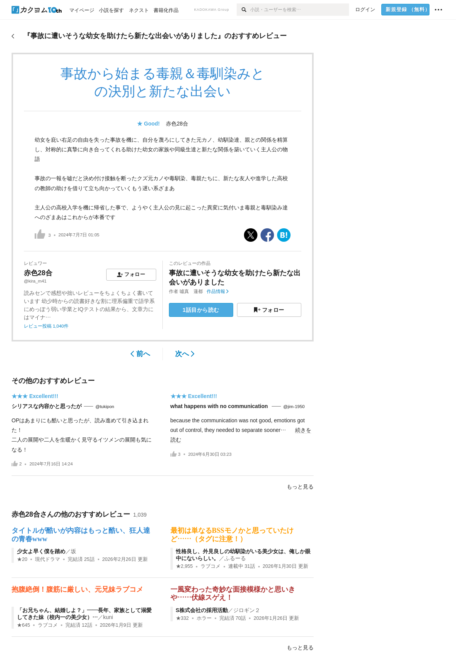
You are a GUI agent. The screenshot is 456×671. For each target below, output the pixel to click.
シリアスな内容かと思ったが (47, 406)
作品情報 (218, 291)
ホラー (204, 618)
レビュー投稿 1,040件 (46, 326)
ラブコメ (210, 566)
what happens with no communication (219, 406)
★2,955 (184, 566)
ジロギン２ (246, 610)
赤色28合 (177, 123)
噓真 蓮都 (191, 291)
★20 (22, 559)
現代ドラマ (47, 559)
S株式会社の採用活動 (202, 610)
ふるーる (235, 558)
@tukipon (104, 406)
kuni (108, 617)
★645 (23, 625)
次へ (185, 354)
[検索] (243, 9)
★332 (182, 618)
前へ (140, 354)
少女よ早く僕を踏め (41, 551)
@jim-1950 (294, 406)
